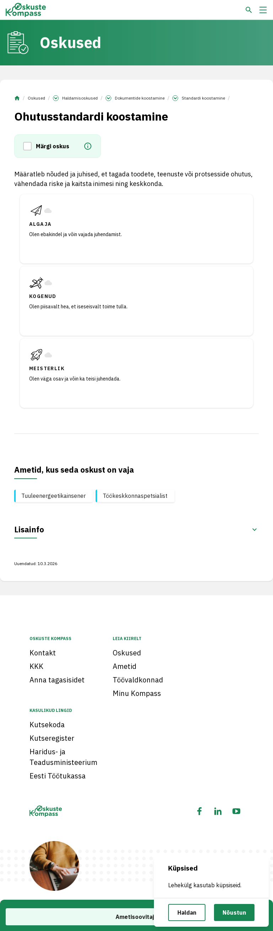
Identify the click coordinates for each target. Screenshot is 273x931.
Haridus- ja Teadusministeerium (63, 757)
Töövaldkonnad (138, 680)
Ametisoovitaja (136, 916)
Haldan (186, 912)
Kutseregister (52, 738)
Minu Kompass (137, 693)
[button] (29, 146)
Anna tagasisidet (57, 680)
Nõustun (234, 912)
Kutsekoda (47, 724)
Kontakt (43, 653)
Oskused (36, 98)
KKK (36, 666)
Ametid (124, 666)
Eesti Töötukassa (58, 776)
